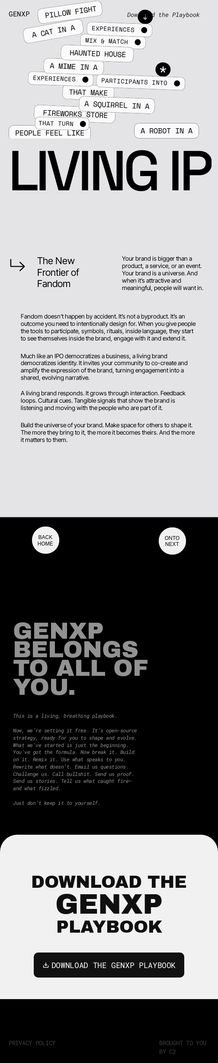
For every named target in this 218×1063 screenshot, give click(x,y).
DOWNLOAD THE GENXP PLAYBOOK (109, 965)
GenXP (19, 13)
